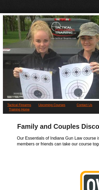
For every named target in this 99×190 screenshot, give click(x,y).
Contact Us (84, 105)
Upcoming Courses (51, 105)
